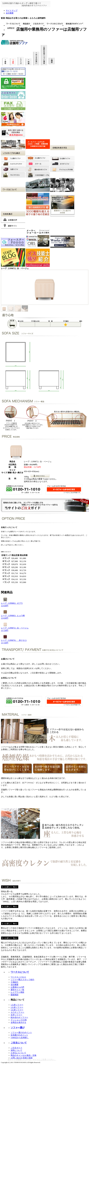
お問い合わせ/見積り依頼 (21, 1058)
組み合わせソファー (19, 1017)
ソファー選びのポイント (21, 1032)
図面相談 (14, 995)
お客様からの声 (17, 987)
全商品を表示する (18, 1022)
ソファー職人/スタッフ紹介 (22, 980)
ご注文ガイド (16, 1048)
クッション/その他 (19, 1020)
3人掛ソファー (17, 1010)
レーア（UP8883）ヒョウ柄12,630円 (13, 616)
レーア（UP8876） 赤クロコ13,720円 (14, 640)
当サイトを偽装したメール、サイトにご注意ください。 (32, 1060)
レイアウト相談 (17, 992)
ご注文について (19, 1042)
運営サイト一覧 (17, 990)
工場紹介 (14, 982)
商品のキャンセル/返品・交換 (23, 1055)
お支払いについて (18, 1053)
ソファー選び (17, 1027)
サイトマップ (11, 10)
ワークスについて (20, 972)
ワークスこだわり (18, 977)
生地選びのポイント (19, 1035)
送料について (16, 1050)
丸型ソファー (16, 1015)
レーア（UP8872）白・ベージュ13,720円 (15, 628)
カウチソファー (17, 1012)
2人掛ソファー (17, 1007)
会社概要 (10, 13)
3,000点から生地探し (20, 1038)
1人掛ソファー (17, 1005)
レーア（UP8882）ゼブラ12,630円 (12, 603)
